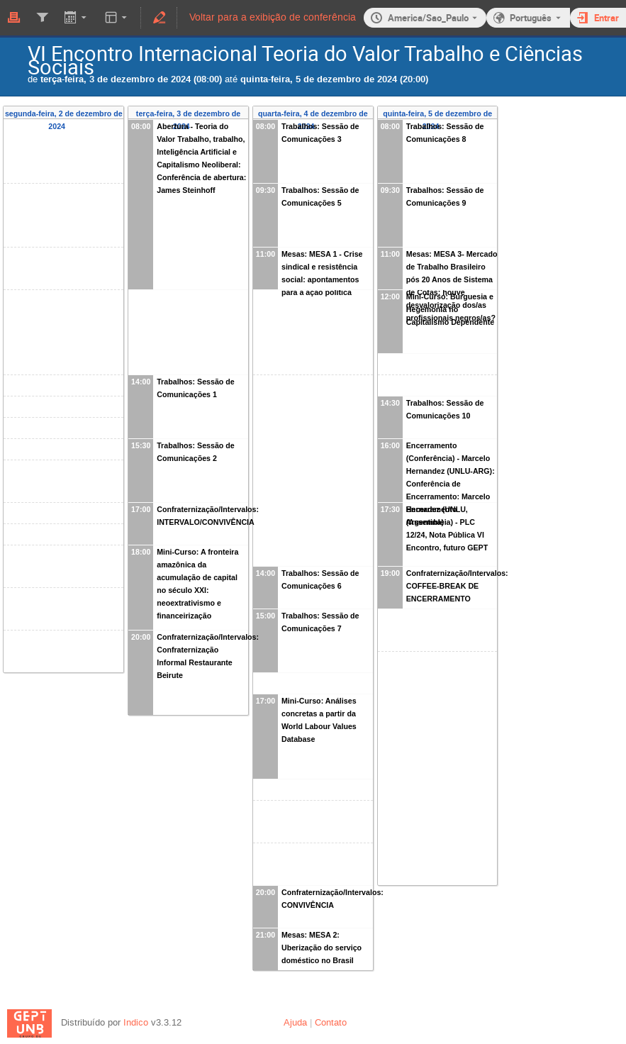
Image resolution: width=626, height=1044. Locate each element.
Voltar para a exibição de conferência (272, 17)
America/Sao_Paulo (428, 17)
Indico (135, 1022)
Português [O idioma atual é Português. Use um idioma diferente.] (531, 17)
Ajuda (295, 1022)
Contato (331, 1022)
